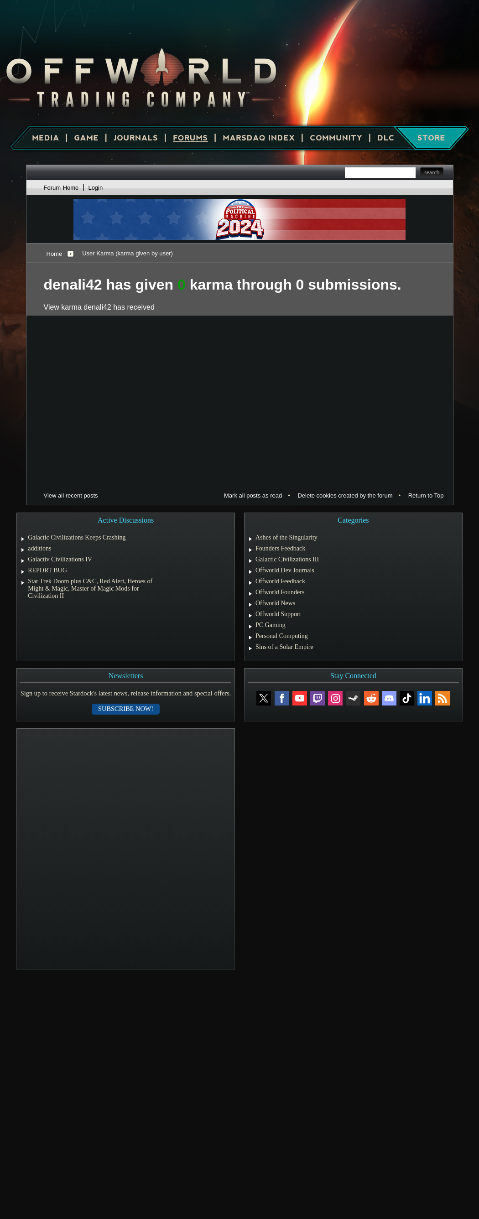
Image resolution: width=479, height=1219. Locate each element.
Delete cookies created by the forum (344, 495)
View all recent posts (71, 495)
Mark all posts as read (253, 495)
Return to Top (426, 495)
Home (54, 253)
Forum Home (61, 187)
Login (95, 187)
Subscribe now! (125, 708)
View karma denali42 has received (99, 307)
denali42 (73, 284)
